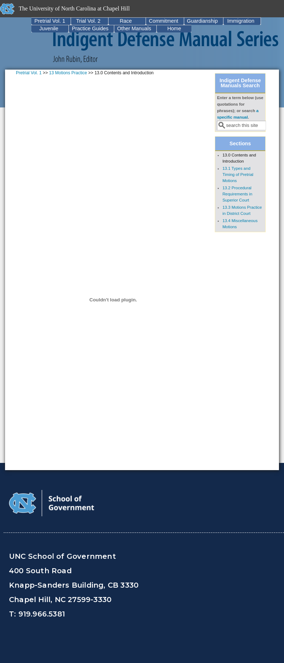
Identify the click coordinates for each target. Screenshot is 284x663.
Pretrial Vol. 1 (49, 21)
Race (126, 21)
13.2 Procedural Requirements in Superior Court (237, 194)
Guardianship (202, 21)
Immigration (240, 21)
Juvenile (48, 28)
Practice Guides (90, 28)
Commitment (163, 21)
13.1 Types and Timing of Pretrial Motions (237, 174)
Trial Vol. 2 (88, 21)
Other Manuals (134, 28)
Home (174, 28)
